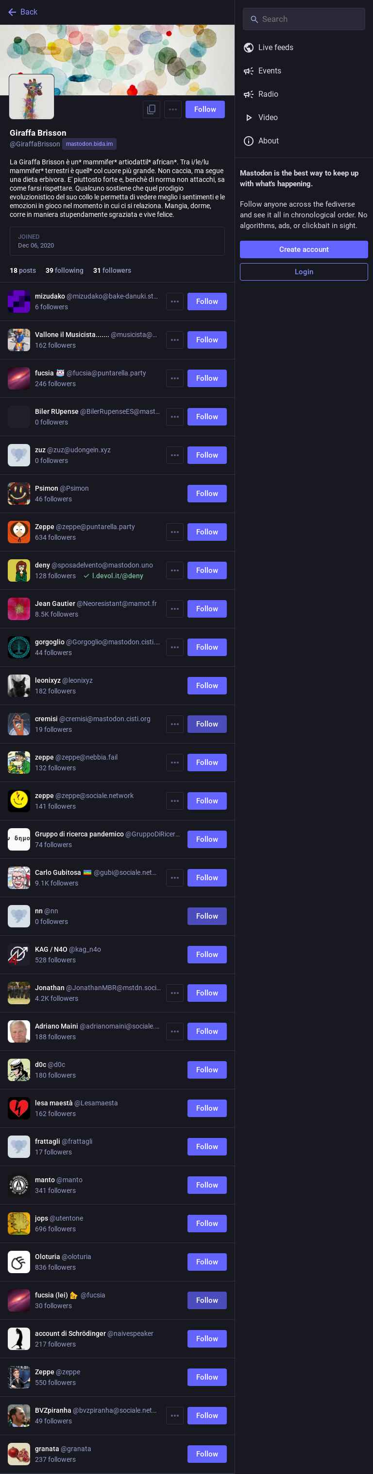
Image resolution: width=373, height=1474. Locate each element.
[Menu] (173, 109)
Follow (205, 109)
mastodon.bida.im (89, 144)
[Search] (304, 19)
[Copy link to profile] (151, 109)
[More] (175, 301)
